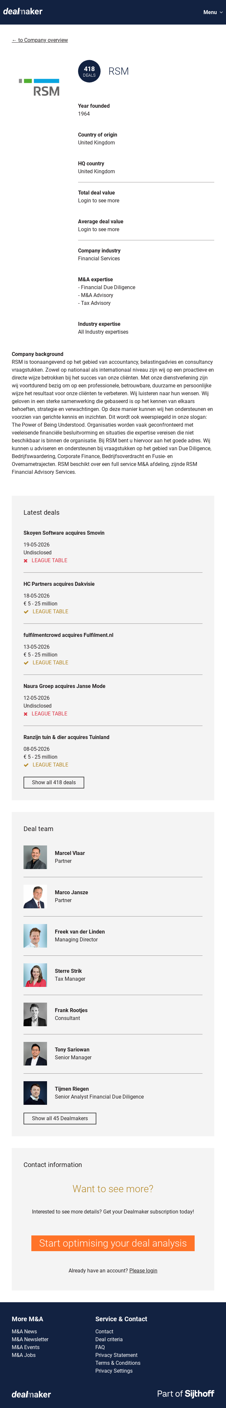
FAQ (100, 1347)
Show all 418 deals (54, 782)
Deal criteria (109, 1339)
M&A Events (26, 1347)
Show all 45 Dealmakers (60, 1118)
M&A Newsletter (30, 1339)
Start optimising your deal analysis (113, 1243)
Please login (143, 1271)
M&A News (24, 1331)
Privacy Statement (116, 1355)
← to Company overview (40, 40)
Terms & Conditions (117, 1363)
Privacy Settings (114, 1371)
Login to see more (98, 200)
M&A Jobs (24, 1355)
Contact (104, 1331)
